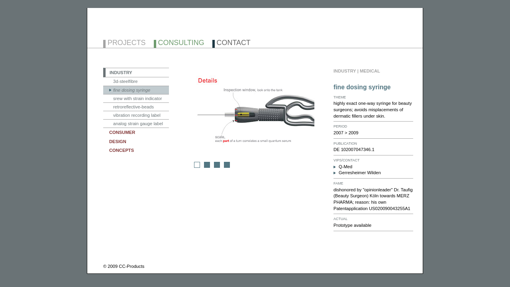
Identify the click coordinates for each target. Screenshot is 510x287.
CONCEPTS (121, 150)
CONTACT (234, 43)
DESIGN (117, 141)
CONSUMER (122, 132)
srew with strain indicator (137, 98)
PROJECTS (127, 43)
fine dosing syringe (131, 90)
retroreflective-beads (133, 106)
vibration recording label (137, 115)
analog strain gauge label (138, 123)
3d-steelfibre (125, 81)
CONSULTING (181, 43)
